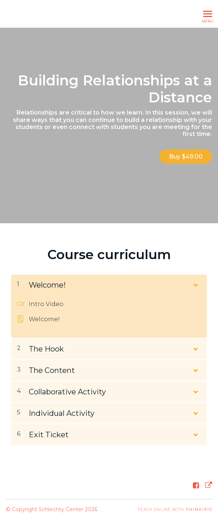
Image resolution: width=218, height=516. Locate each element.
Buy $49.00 (186, 156)
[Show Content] (195, 280)
